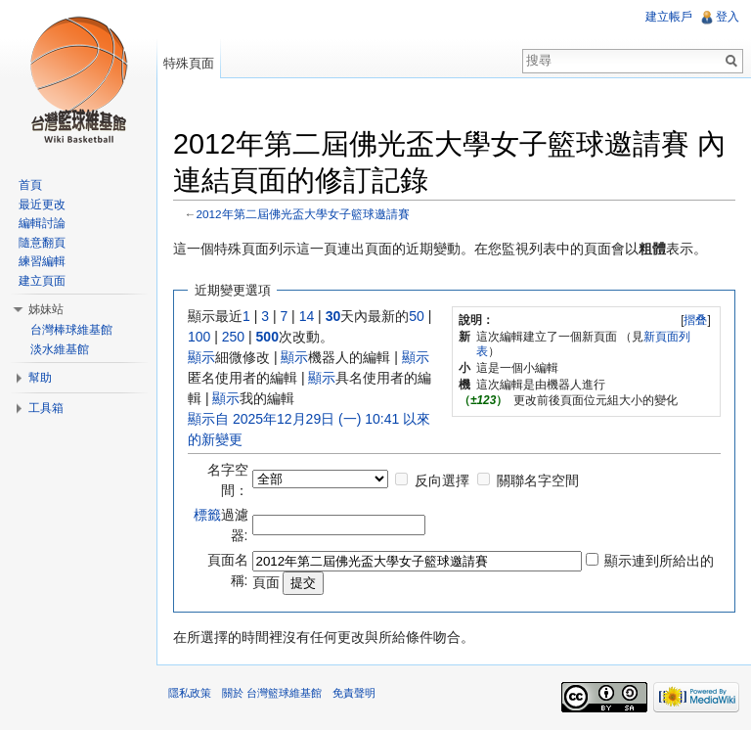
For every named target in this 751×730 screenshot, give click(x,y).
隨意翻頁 (42, 243)
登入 (727, 16)
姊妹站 (46, 309)
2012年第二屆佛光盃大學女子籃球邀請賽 (303, 213)
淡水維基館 (59, 349)
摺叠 (695, 320)
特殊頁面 (188, 63)
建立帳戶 (668, 16)
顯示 (201, 357)
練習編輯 (42, 261)
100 (199, 336)
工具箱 (46, 408)
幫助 (40, 378)
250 (233, 336)
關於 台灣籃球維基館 (272, 693)
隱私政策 (189, 693)
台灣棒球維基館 (71, 330)
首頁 (30, 185)
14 (307, 316)
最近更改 (42, 204)
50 (416, 316)
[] (696, 320)
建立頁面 (42, 281)
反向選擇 (442, 480)
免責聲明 (354, 693)
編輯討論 (42, 223)
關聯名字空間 (538, 480)
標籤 (207, 515)
